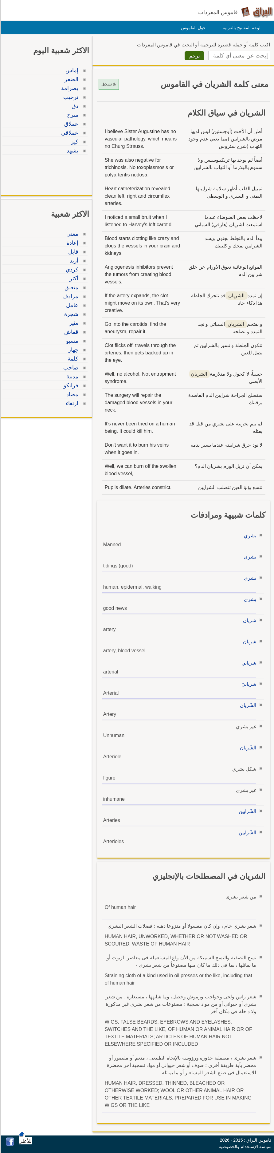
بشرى (249, 556)
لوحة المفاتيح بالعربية (241, 27)
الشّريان (247, 705)
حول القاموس (192, 27)
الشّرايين (246, 811)
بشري (249, 535)
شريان (248, 620)
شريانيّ (248, 684)
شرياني (248, 662)
